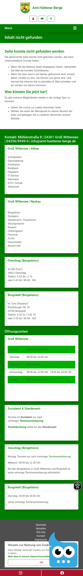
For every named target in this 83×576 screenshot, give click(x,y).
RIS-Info (41, 532)
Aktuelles (41, 528)
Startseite (41, 525)
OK (41, 562)
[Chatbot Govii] (63, 549)
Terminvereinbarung (60, 456)
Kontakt (41, 536)
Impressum (41, 539)
